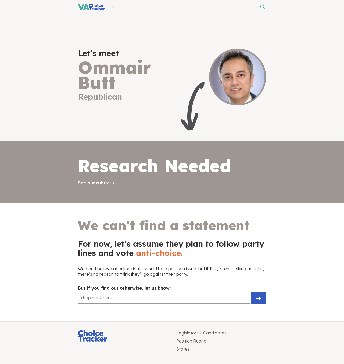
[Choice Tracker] (123, 336)
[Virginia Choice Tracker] (91, 7)
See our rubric (93, 182)
